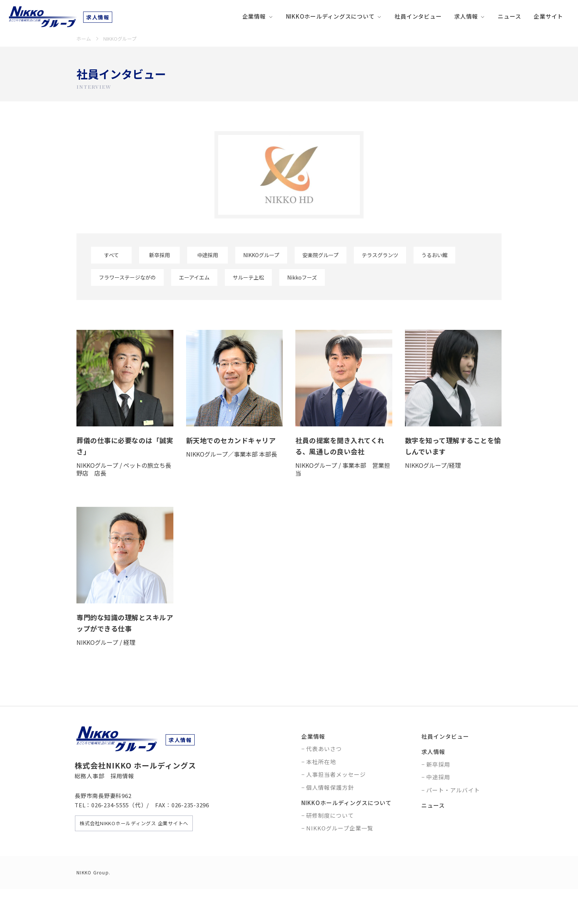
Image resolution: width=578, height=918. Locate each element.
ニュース (509, 16)
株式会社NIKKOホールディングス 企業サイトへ (133, 823)
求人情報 (466, 16)
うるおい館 (434, 255)
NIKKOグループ (261, 255)
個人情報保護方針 (330, 787)
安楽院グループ (320, 255)
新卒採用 (159, 255)
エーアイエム (194, 277)
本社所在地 (321, 762)
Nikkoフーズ (302, 277)
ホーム (83, 38)
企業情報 (254, 16)
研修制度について (330, 815)
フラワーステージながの (127, 277)
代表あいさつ (324, 749)
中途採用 (207, 255)
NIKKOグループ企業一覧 (339, 828)
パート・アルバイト (453, 790)
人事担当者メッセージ (336, 774)
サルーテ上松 (248, 277)
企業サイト (548, 16)
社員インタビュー (418, 16)
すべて (111, 255)
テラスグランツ (380, 255)
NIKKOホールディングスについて (330, 16)
